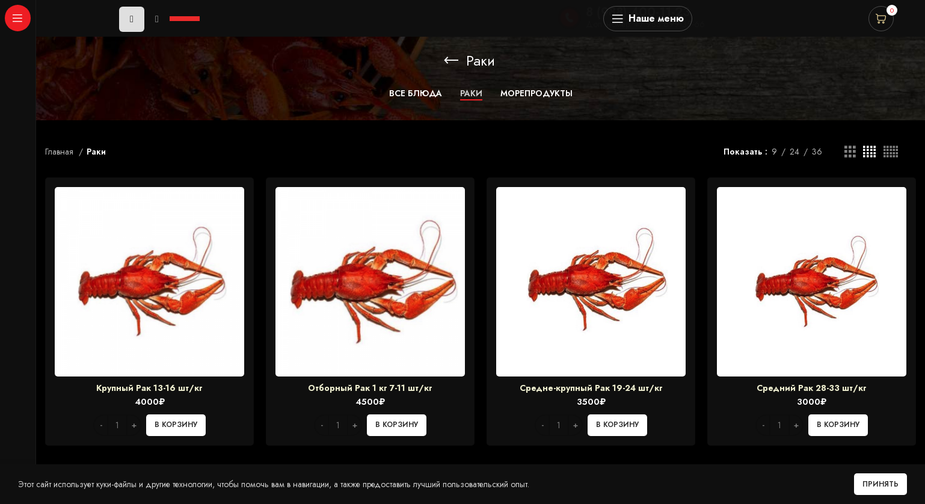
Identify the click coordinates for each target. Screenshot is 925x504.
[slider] (186, 17)
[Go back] (451, 61)
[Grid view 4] (869, 151)
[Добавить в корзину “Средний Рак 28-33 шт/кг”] (838, 425)
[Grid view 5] (891, 151)
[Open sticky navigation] (647, 19)
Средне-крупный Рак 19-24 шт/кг (591, 388)
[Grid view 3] (850, 151)
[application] (161, 19)
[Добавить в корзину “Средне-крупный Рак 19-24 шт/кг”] (617, 425)
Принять (880, 484)
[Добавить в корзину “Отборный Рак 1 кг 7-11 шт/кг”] (396, 425)
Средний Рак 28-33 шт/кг (812, 388)
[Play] (132, 19)
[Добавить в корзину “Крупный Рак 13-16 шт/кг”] (176, 425)
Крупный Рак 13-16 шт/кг (149, 388)
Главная (60, 152)
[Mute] (157, 19)
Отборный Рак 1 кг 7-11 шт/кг (370, 388)
